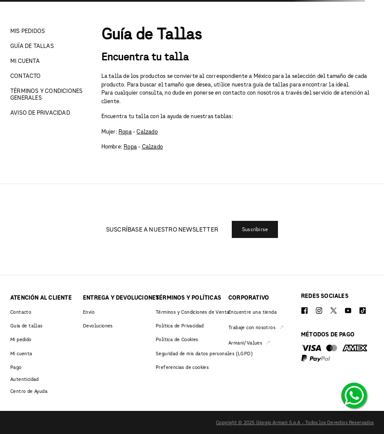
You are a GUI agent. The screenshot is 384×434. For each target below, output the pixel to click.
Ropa (125, 131)
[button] (255, 229)
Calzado (146, 131)
